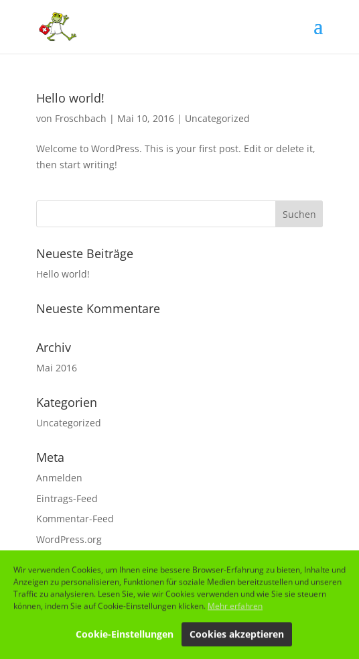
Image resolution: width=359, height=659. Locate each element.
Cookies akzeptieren (237, 636)
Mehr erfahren (235, 607)
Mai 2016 (56, 367)
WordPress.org (69, 539)
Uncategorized (217, 118)
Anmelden (59, 477)
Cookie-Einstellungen (124, 636)
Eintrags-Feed (67, 498)
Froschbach (80, 118)
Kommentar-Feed (75, 518)
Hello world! (70, 98)
